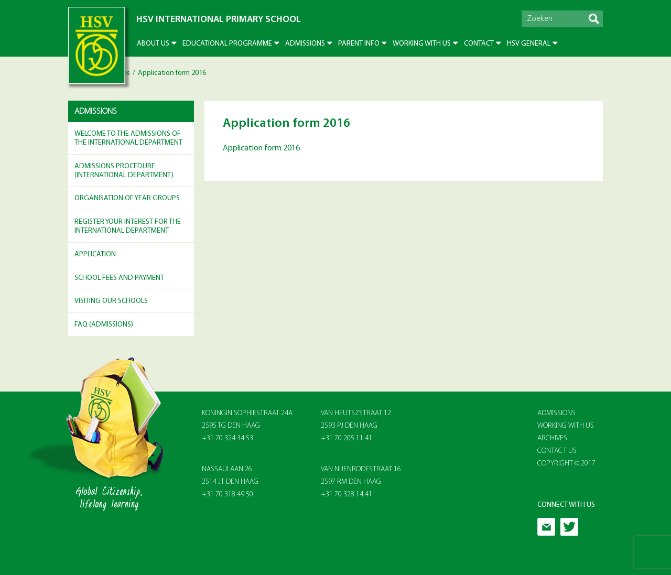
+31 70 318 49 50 (227, 494)
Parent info (359, 44)
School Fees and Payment (119, 278)
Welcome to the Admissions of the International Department (128, 138)
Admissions (305, 44)
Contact (479, 44)
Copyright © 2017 (566, 464)
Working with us (422, 44)
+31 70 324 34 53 (227, 438)
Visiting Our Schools (111, 301)
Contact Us (557, 451)
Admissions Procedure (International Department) (124, 170)
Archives (552, 438)
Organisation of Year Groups (127, 198)
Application (95, 254)
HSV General (528, 44)
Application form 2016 (261, 148)
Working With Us (565, 426)
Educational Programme (227, 44)
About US (153, 44)
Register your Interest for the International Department (127, 226)
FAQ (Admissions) (103, 325)
